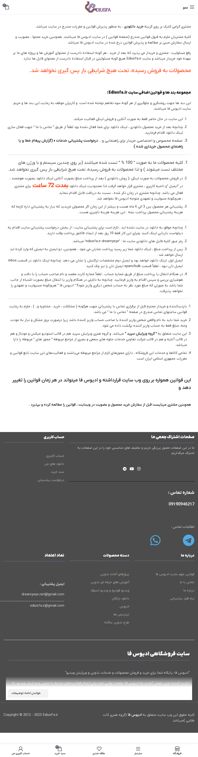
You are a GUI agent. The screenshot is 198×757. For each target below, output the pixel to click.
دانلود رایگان (120, 598)
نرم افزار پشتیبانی (182, 598)
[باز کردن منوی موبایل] (189, 7)
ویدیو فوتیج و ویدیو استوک (109, 590)
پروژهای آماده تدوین (114, 574)
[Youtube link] (132, 469)
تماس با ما (44, 127)
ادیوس (124, 606)
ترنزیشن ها (121, 614)
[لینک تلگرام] (124, 469)
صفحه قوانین (118, 37)
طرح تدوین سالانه (116, 622)
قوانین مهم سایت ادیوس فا (175, 574)
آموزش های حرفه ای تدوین (110, 582)
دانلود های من (54, 464)
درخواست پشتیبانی (51, 480)
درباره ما (188, 590)
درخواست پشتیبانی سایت (39, 227)
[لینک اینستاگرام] (139, 469)
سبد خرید (57, 472)
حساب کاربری (55, 456)
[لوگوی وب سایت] (99, 6)
